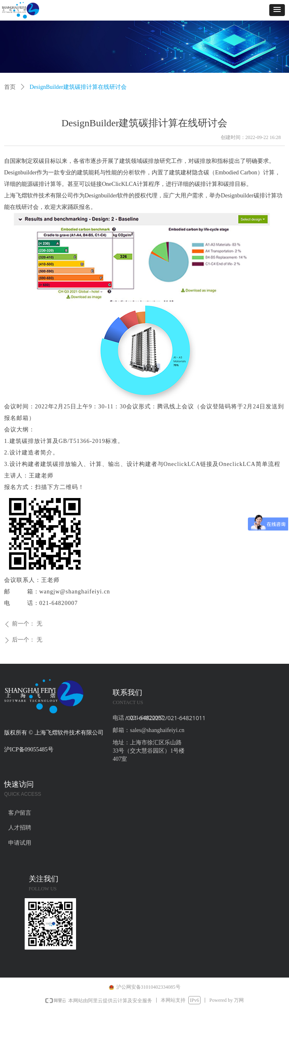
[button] (277, 10)
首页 (10, 87)
